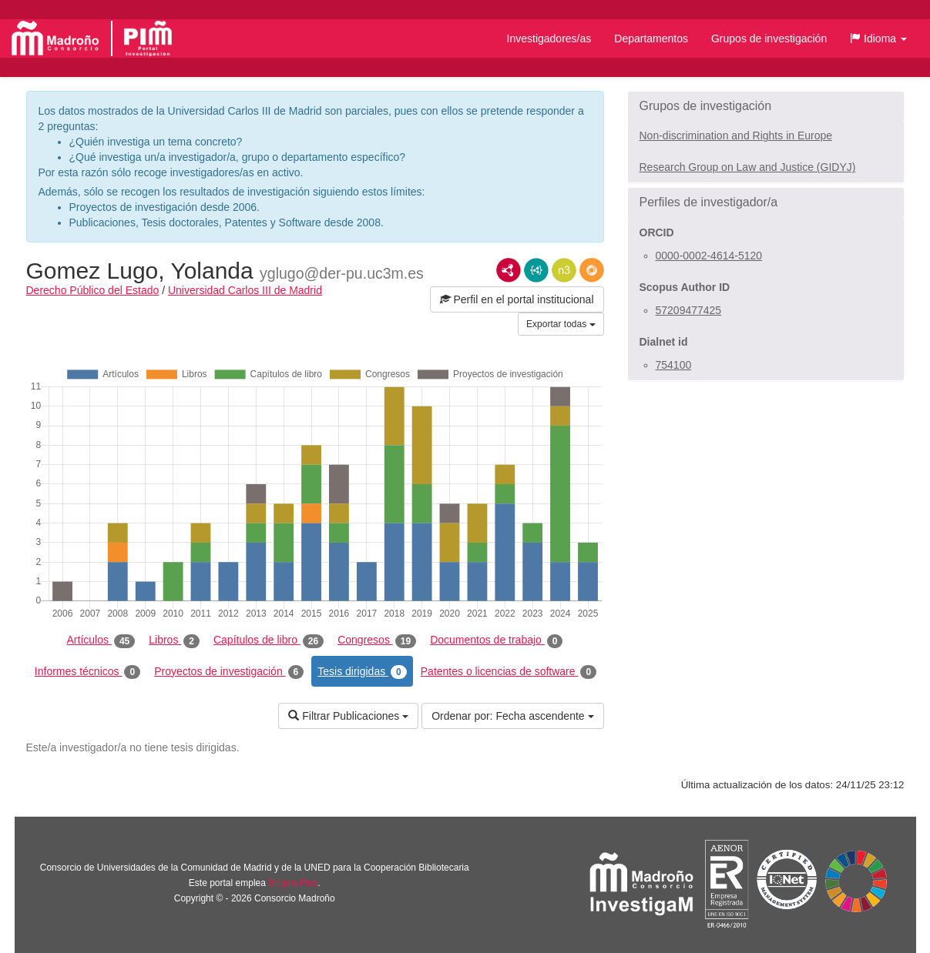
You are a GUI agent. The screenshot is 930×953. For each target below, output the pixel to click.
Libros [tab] (174, 640)
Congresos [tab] (376, 640)
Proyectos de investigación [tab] (229, 672)
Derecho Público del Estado (92, 290)
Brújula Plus (292, 883)
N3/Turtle (564, 270)
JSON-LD (536, 270)
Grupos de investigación (769, 38)
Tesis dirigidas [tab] (362, 672)
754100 (674, 365)
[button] (878, 38)
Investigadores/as (549, 38)
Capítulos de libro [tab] (268, 640)
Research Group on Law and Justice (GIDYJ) (748, 167)
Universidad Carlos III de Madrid (245, 290)
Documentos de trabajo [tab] (496, 640)
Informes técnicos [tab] (87, 672)
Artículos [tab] (101, 640)
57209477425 (689, 310)
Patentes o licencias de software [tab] (508, 672)
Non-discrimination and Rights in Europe (736, 135)
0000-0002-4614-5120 (709, 255)
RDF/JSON (591, 270)
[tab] (766, 106)
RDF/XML (508, 270)
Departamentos (651, 38)
